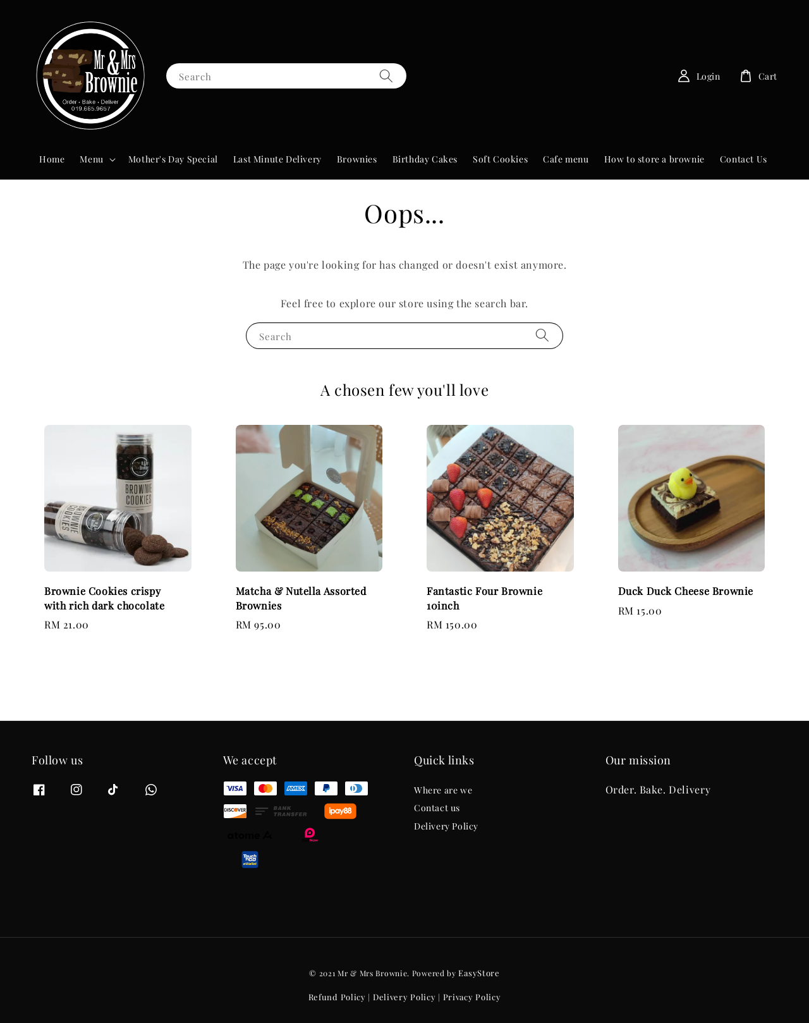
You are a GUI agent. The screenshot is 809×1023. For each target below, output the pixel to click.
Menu (91, 159)
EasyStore (478, 972)
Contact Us (743, 159)
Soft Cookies (500, 159)
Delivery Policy (446, 826)
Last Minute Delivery (277, 159)
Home (51, 159)
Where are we (443, 790)
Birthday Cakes (425, 159)
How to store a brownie (654, 159)
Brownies (357, 159)
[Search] (386, 75)
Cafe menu (565, 159)
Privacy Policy (472, 996)
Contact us (437, 808)
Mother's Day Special (173, 159)
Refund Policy (337, 996)
